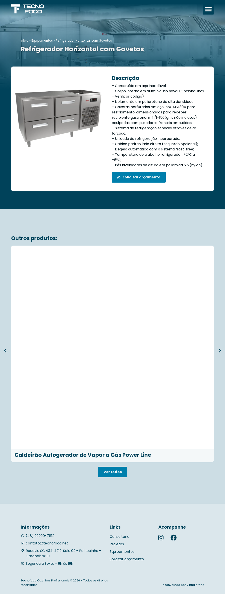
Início (24, 41)
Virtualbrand (195, 585)
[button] (208, 9)
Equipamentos (42, 41)
